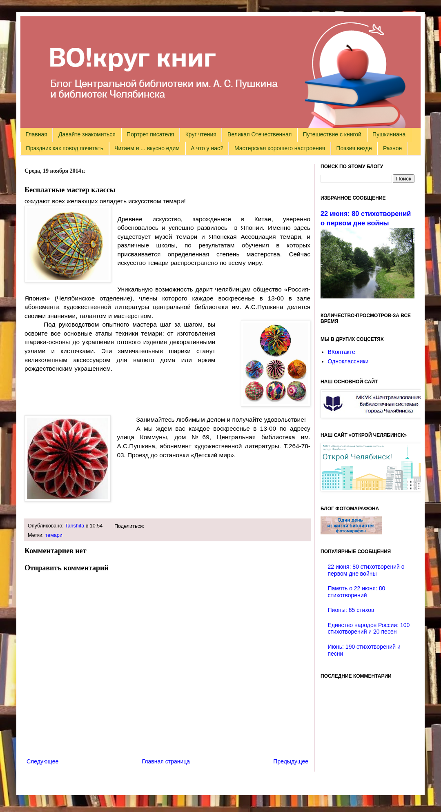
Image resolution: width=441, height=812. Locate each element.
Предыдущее (290, 761)
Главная (36, 134)
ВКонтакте (341, 352)
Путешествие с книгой (332, 134)
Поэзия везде (354, 148)
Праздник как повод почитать (64, 148)
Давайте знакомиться (87, 134)
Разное (392, 148)
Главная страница (166, 761)
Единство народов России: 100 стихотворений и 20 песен (369, 628)
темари (53, 535)
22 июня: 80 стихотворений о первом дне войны (366, 570)
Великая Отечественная (259, 134)
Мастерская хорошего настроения (279, 148)
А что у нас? (207, 148)
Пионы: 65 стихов (351, 610)
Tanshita (74, 526)
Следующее (42, 761)
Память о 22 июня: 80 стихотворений (356, 591)
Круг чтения (200, 134)
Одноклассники (348, 361)
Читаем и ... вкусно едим (147, 148)
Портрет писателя (150, 134)
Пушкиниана (388, 134)
